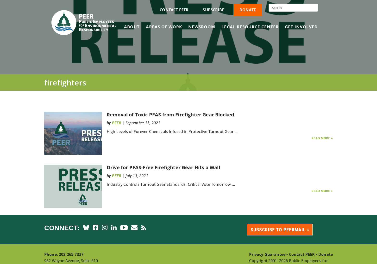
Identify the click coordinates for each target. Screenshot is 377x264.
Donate (247, 9)
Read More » (322, 138)
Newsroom (201, 27)
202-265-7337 (71, 254)
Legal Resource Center (250, 27)
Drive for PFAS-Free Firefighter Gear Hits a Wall (163, 167)
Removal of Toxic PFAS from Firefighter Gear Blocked (172, 114)
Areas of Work (164, 27)
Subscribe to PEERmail (278, 230)
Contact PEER (174, 9)
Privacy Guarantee (267, 254)
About (132, 27)
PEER (116, 123)
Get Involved (301, 27)
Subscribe (213, 9)
